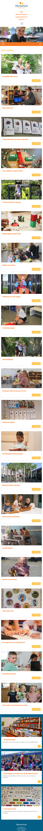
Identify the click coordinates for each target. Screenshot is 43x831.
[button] (39, 746)
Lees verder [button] (36, 80)
